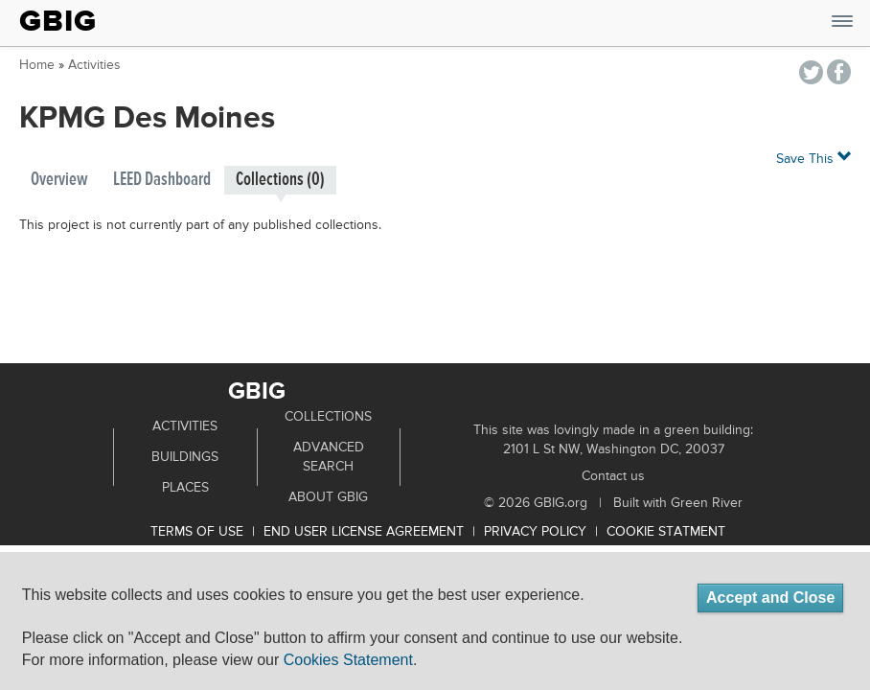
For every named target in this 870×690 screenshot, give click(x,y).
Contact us (613, 476)
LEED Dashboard (162, 180)
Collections (328, 417)
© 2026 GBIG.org (535, 503)
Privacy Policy (535, 532)
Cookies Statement (348, 660)
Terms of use (196, 532)
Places (185, 487)
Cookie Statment (666, 532)
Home (37, 65)
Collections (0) (280, 180)
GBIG (58, 21)
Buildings (184, 457)
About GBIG (328, 497)
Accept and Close (770, 597)
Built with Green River (678, 503)
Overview (59, 180)
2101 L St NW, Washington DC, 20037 (613, 449)
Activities (94, 65)
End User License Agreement (363, 532)
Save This (813, 158)
